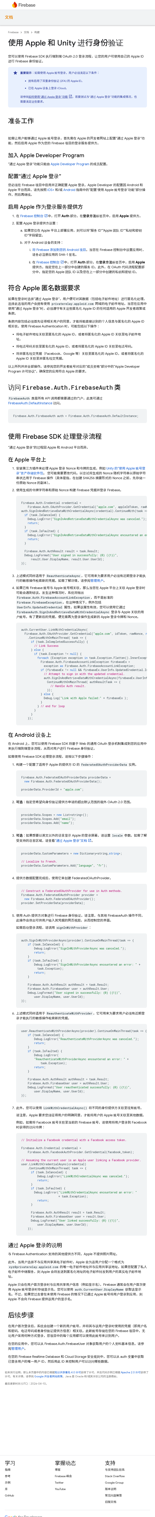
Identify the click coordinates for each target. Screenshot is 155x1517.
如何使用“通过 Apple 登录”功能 (48, 97)
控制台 (31, 216)
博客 (58, 1470)
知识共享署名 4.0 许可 (68, 1372)
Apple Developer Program (70, 164)
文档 (9, 17)
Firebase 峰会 (63, 1476)
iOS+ (50, 190)
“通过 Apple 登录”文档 (71, 841)
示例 (7, 1482)
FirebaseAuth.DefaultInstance (30, 403)
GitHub (9, 1495)
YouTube (60, 1489)
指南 (7, 1470)
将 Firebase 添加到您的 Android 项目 (59, 250)
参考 (7, 1476)
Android (69, 190)
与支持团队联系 (115, 1470)
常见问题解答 (113, 1495)
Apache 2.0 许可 (131, 1372)
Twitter (59, 1482)
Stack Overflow (115, 1476)
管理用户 (96, 581)
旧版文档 (110, 1502)
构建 (37, 32)
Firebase (13, 32)
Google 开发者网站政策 (48, 1376)
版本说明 (110, 1489)
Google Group (114, 1482)
